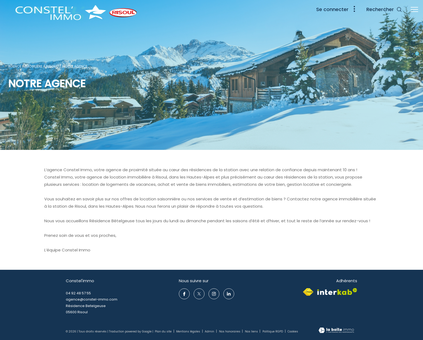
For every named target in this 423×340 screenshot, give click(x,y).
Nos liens (252, 331)
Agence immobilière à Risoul (33, 66)
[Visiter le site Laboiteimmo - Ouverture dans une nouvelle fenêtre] (336, 331)
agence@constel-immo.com (91, 299)
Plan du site (163, 331)
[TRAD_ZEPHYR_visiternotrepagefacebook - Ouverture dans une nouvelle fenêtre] (184, 293)
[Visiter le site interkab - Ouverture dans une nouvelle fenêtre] (337, 291)
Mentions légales (188, 331)
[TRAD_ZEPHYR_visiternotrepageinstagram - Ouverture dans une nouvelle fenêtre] (214, 293)
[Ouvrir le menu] (414, 9)
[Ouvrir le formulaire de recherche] (384, 9)
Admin (210, 331)
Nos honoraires (230, 331)
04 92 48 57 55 (78, 293)
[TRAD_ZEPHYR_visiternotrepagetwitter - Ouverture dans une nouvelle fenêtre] (199, 293)
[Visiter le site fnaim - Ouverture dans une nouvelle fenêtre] (308, 292)
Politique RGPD (272, 331)
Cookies (293, 331)
